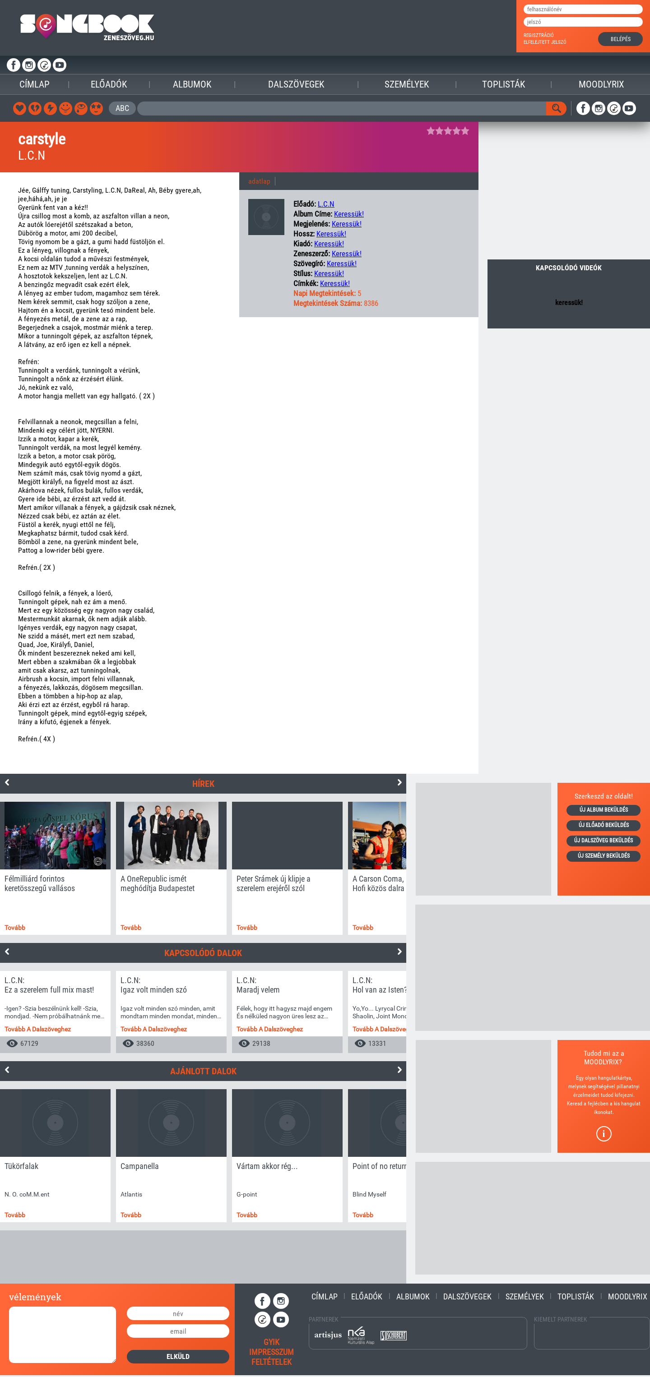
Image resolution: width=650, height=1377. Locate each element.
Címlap (34, 84)
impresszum (271, 1352)
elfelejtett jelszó (545, 42)
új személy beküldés (604, 856)
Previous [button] (6, 782)
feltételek (271, 1362)
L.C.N (326, 203)
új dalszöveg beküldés (603, 840)
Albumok (192, 84)
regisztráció (539, 35)
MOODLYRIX (601, 1062)
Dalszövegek (296, 84)
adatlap (259, 181)
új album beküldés (604, 810)
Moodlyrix (601, 84)
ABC (122, 108)
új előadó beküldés (604, 825)
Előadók (109, 84)
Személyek (407, 84)
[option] (55, 868)
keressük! (349, 213)
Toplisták (503, 84)
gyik (271, 1342)
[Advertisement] (483, 839)
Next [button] (399, 782)
